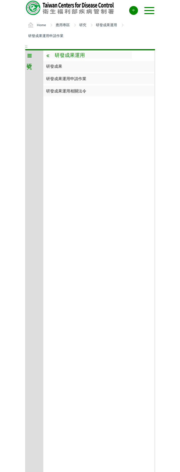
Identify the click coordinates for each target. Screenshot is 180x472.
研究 (82, 25)
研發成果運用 (106, 25)
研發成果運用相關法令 (66, 90)
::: (26, 46)
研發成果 (54, 66)
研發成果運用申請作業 (45, 35)
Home (41, 25)
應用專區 (63, 25)
